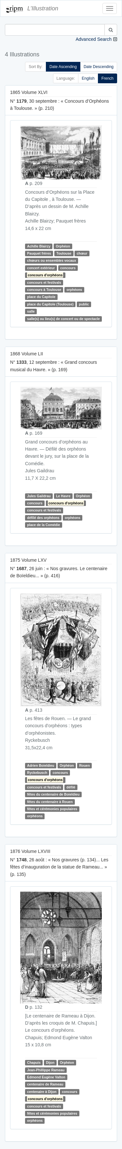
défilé (70, 787)
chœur (82, 253)
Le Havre (63, 496)
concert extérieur (41, 268)
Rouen (84, 765)
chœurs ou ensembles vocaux (51, 261)
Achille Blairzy (38, 246)
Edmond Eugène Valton (46, 1077)
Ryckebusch (37, 773)
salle (30, 311)
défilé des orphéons (43, 518)
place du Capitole (41, 297)
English (88, 78)
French (108, 78)
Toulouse (63, 253)
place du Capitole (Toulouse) (50, 304)
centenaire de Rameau (45, 1084)
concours (67, 268)
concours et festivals (44, 282)
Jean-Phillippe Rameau (45, 1070)
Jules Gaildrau (38, 496)
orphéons (74, 290)
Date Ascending (63, 66)
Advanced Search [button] (93, 39)
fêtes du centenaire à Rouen (50, 802)
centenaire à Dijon (41, 1092)
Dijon (50, 1062)
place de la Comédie (43, 525)
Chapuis (33, 1062)
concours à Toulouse (44, 290)
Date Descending (99, 66)
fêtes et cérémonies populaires (52, 809)
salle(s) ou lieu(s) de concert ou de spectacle (63, 319)
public (84, 304)
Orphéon (63, 246)
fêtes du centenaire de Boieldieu (53, 794)
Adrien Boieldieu (40, 765)
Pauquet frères (39, 253)
